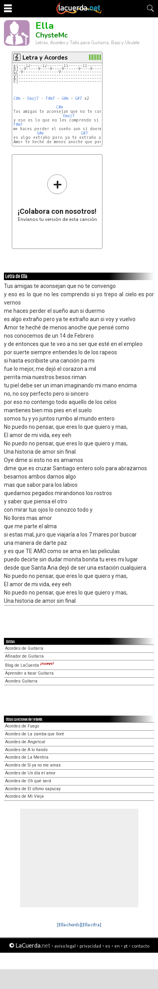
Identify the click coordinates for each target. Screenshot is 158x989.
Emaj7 (33, 98)
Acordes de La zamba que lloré (34, 734)
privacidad (90, 945)
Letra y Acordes (45, 58)
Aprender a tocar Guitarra (29, 673)
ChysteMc (51, 35)
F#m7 (50, 98)
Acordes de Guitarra (24, 648)
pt (126, 945)
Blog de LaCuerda (29, 665)
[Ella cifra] (91, 924)
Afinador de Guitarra (24, 656)
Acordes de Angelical (25, 741)
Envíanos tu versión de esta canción (57, 197)
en (117, 945)
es (107, 945)
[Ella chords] (69, 924)
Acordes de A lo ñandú (26, 749)
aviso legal (65, 945)
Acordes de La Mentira (26, 757)
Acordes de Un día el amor (30, 773)
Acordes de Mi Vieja (24, 796)
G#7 (78, 98)
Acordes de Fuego (22, 726)
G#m (65, 98)
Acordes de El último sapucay (33, 788)
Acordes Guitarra (21, 681)
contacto (140, 945)
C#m (16, 98)
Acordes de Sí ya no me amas (33, 765)
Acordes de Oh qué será (28, 780)
